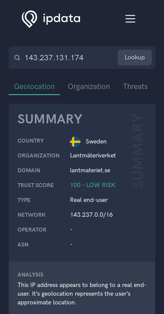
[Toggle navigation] (131, 18)
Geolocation (34, 86)
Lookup (135, 57)
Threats (135, 86)
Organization (89, 86)
